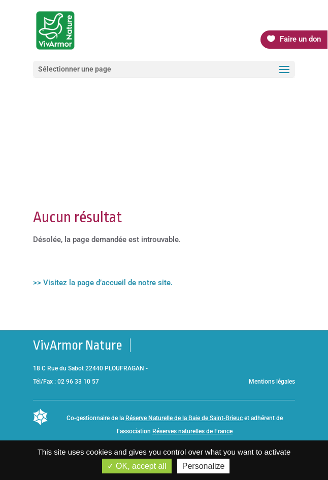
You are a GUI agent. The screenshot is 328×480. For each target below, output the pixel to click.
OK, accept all (137, 466)
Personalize (203, 466)
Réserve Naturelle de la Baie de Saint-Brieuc (184, 418)
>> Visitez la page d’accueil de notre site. (103, 282)
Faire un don (300, 39)
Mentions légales (272, 381)
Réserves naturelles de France (192, 431)
